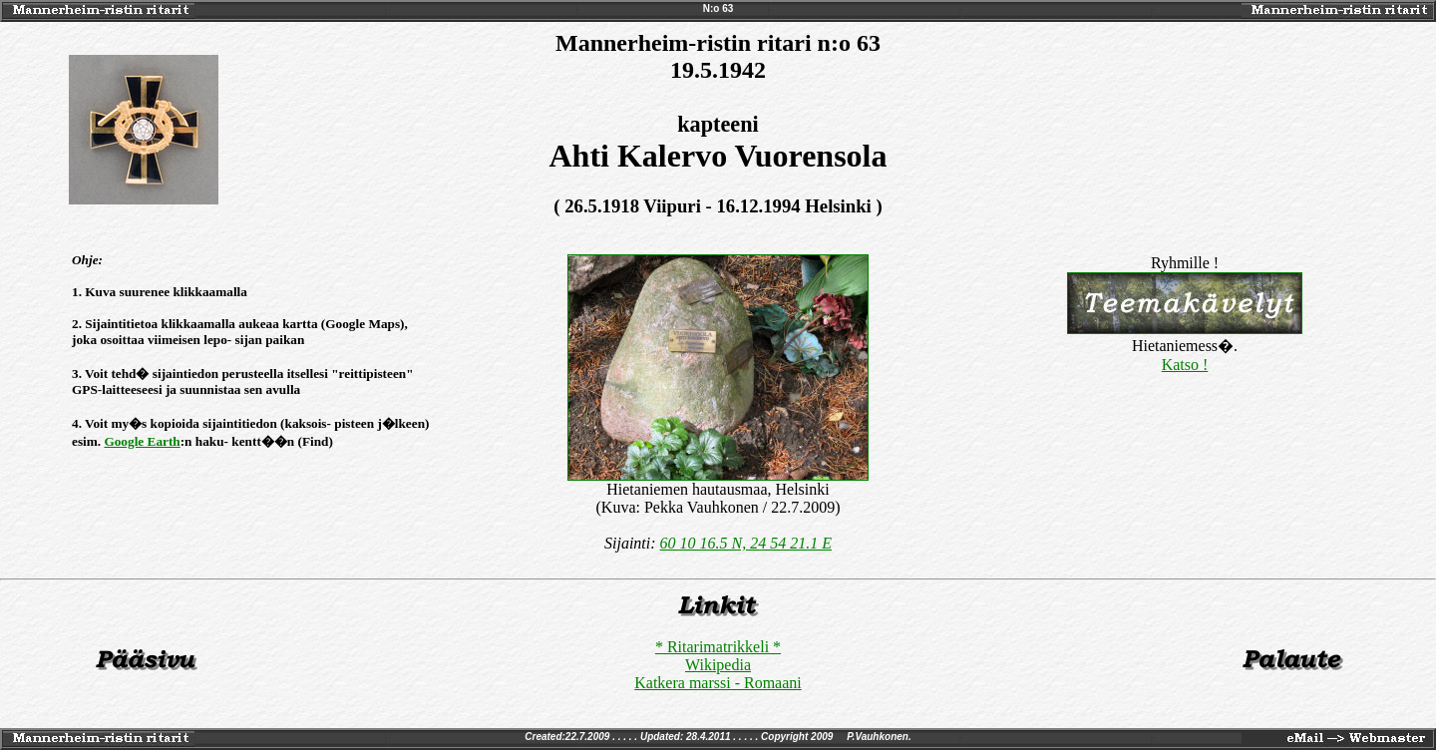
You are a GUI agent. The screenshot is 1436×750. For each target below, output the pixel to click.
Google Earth (142, 441)
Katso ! (1185, 364)
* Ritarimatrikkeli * (718, 646)
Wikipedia (718, 664)
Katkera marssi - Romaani (718, 682)
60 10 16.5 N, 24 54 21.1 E (746, 543)
